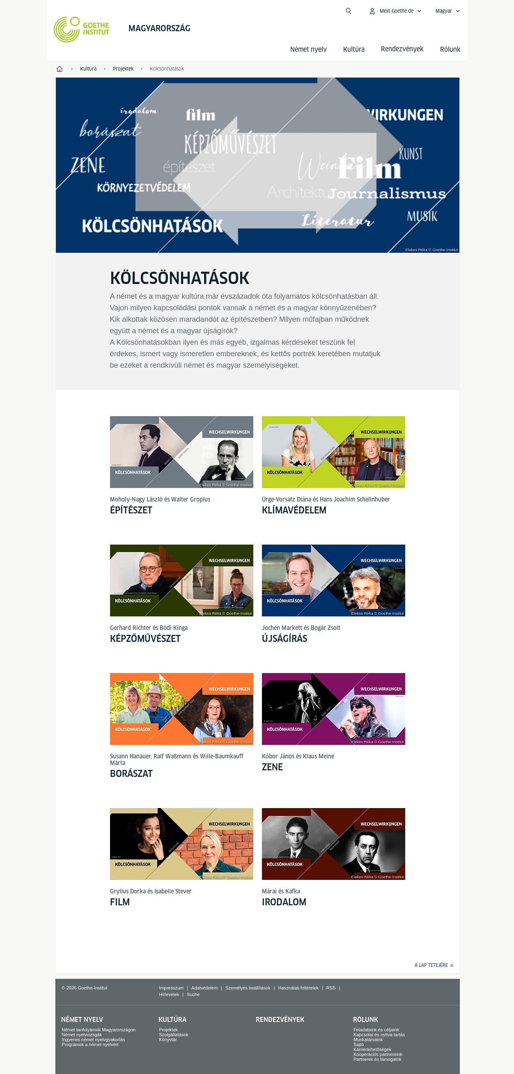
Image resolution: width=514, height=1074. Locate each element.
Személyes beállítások (247, 987)
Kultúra (354, 49)
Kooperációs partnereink (377, 1054)
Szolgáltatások (173, 1034)
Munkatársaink (368, 1039)
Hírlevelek (169, 994)
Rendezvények (280, 1020)
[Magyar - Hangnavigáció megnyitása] (448, 11)
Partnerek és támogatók (377, 1059)
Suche (193, 994)
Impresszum (171, 987)
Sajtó (358, 1044)
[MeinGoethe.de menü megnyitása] (395, 11)
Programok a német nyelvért (90, 1044)
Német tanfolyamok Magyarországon (98, 1029)
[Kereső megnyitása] (348, 11)
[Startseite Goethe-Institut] (81, 29)
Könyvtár (168, 1039)
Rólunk (450, 49)
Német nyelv (308, 49)
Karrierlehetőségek (372, 1049)
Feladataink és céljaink (376, 1029)
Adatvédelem (204, 987)
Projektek (168, 1029)
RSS (331, 987)
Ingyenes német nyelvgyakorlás (93, 1039)
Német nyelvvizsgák (82, 1034)
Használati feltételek (298, 987)
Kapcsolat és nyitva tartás (379, 1034)
